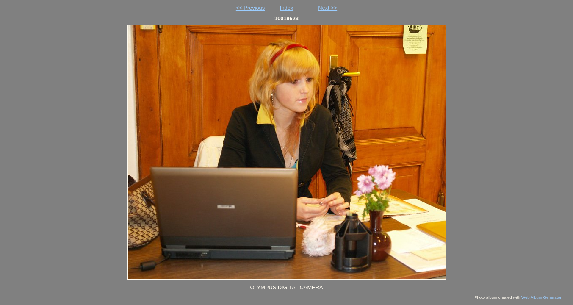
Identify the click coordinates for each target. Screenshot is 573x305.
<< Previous (250, 8)
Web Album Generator (541, 297)
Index (286, 8)
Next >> (327, 8)
